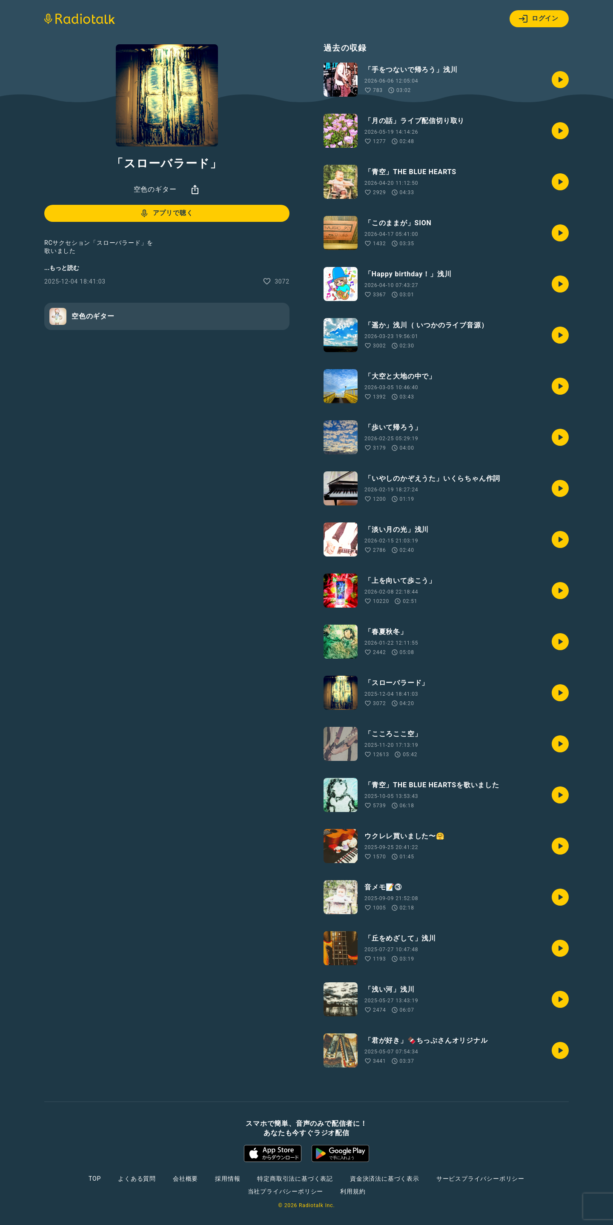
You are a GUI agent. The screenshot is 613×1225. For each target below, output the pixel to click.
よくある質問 (137, 1178)
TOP (95, 1178)
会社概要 (185, 1178)
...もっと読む (61, 267)
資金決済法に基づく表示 (384, 1178)
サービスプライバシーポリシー (480, 1178)
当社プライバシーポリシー (286, 1191)
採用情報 (227, 1178)
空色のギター (155, 189)
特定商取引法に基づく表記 (295, 1178)
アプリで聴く (166, 213)
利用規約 (352, 1191)
